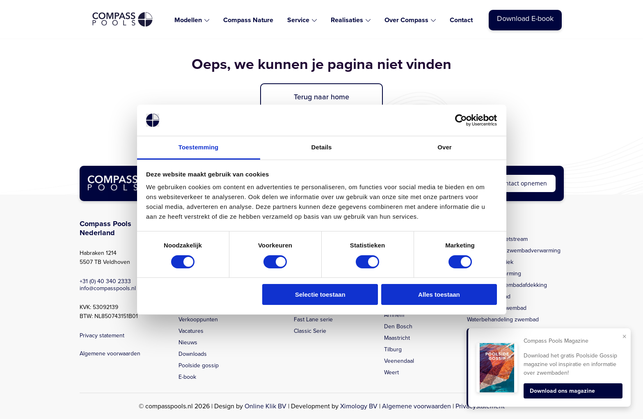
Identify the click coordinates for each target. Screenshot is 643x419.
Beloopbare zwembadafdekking (507, 285)
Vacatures (191, 330)
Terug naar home (321, 97)
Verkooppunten (198, 319)
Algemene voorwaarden (110, 353)
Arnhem (394, 314)
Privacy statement (102, 335)
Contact (461, 20)
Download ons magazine (562, 391)
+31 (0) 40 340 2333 (105, 281)
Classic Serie (310, 330)
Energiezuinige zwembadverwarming (514, 250)
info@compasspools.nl (108, 288)
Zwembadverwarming (494, 273)
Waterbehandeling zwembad (503, 319)
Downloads (192, 353)
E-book (187, 376)
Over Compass (406, 20)
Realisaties (347, 20)
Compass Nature (248, 20)
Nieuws (187, 342)
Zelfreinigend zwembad (496, 308)
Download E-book (525, 18)
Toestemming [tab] (198, 147)
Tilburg (393, 349)
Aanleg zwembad (488, 296)
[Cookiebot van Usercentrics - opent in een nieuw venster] (461, 120)
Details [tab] (321, 147)
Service (298, 20)
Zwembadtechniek (490, 262)
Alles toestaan (439, 294)
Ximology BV (359, 406)
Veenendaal (399, 360)
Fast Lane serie (313, 319)
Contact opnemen (522, 183)
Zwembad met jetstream (497, 239)
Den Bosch (398, 326)
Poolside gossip (198, 365)
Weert (391, 372)
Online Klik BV (265, 406)
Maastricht (397, 337)
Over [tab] (444, 147)
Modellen (188, 20)
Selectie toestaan (320, 294)
